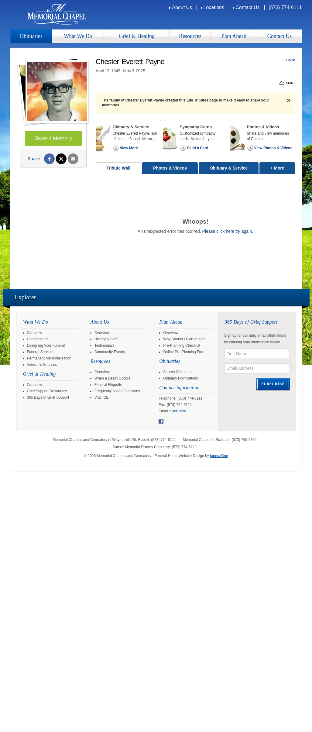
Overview (34, 333)
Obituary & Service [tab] (229, 168)
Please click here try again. (227, 231)
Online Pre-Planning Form (184, 352)
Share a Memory (53, 138)
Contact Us (247, 7)
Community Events (109, 352)
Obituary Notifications (180, 378)
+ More (282, 166)
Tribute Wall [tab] (118, 168)
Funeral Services (40, 352)
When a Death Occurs (112, 378)
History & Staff (106, 339)
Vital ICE (101, 397)
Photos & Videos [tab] (170, 168)
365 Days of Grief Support (48, 397)
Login (290, 60)
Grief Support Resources (47, 391)
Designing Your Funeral (46, 345)
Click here (178, 411)
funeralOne (219, 456)
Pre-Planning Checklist (181, 345)
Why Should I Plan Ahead (183, 339)
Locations (214, 7)
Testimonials (104, 345)
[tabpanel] (195, 226)
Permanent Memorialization (49, 358)
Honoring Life (38, 339)
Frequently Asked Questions (117, 391)
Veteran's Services (42, 365)
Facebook (161, 421)
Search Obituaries (177, 372)
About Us (182, 7)
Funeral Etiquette (108, 385)
